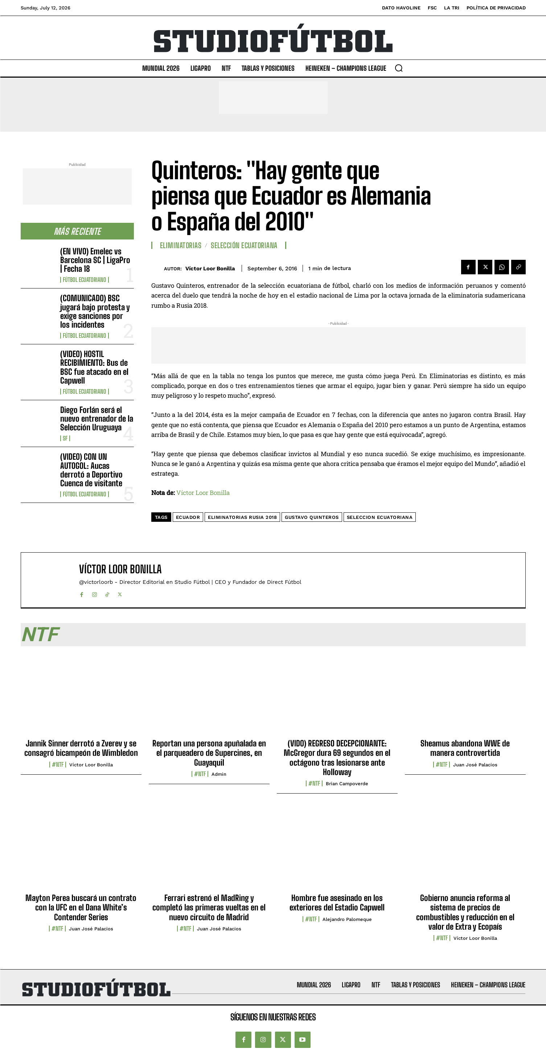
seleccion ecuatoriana (380, 517)
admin (219, 774)
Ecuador (188, 517)
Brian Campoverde (347, 783)
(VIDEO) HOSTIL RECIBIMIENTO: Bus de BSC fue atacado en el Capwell (94, 367)
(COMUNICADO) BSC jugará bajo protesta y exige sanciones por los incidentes (95, 311)
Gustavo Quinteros (312, 517)
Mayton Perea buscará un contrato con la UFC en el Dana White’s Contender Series (80, 907)
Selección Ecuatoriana (244, 245)
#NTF (57, 764)
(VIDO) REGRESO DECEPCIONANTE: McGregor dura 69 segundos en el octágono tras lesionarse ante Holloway (337, 757)
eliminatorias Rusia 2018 (242, 517)
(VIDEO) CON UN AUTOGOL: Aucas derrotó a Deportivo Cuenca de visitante (91, 470)
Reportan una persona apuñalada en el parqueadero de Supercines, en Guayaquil (209, 752)
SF (65, 438)
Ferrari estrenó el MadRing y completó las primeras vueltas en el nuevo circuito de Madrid (209, 907)
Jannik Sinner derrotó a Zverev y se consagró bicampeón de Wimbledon (81, 748)
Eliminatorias (181, 245)
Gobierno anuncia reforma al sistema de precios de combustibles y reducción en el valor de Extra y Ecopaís (465, 912)
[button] (398, 68)
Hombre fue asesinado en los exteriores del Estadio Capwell (337, 902)
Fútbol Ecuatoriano (84, 280)
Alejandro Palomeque (347, 919)
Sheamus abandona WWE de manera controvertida (465, 748)
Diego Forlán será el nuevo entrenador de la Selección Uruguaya (96, 418)
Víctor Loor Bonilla (210, 268)
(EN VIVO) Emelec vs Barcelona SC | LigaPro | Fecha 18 (95, 260)
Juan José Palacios (475, 764)
